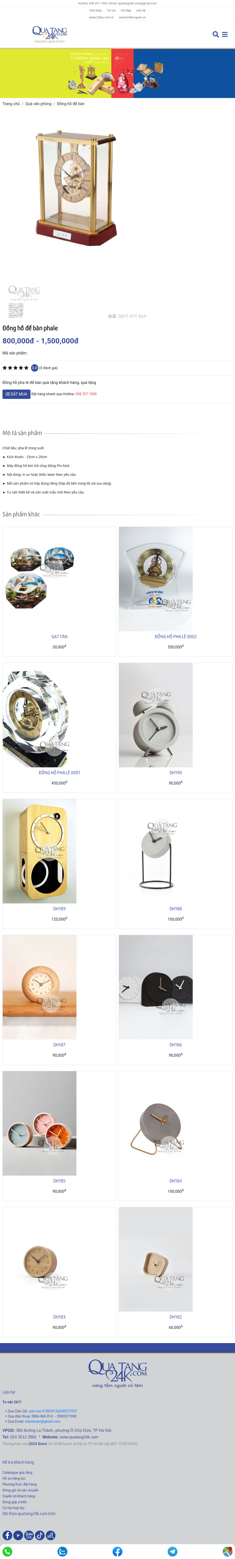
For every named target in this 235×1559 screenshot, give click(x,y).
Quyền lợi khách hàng (18, 1496)
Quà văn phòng (38, 103)
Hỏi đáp (126, 10)
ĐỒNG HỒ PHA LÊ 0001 (59, 772)
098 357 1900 (86, 394)
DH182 (176, 1317)
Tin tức (111, 10)
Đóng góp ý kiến (14, 1502)
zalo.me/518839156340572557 (53, 1411)
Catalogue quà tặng (17, 1473)
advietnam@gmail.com (42, 1421)
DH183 (59, 1317)
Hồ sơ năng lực (14, 1478)
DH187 (59, 1044)
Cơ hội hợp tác (13, 1508)
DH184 (176, 1180)
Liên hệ (141, 10)
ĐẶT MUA (16, 394)
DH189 (59, 908)
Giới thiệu (95, 10)
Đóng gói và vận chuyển (20, 1490)
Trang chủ (11, 103)
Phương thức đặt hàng (19, 1484)
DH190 (176, 772)
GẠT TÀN (59, 636)
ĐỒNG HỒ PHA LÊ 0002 (176, 636)
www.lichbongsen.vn (132, 17)
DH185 (59, 1180)
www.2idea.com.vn (101, 17)
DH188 (176, 908)
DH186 (176, 1044)
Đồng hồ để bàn (71, 103)
